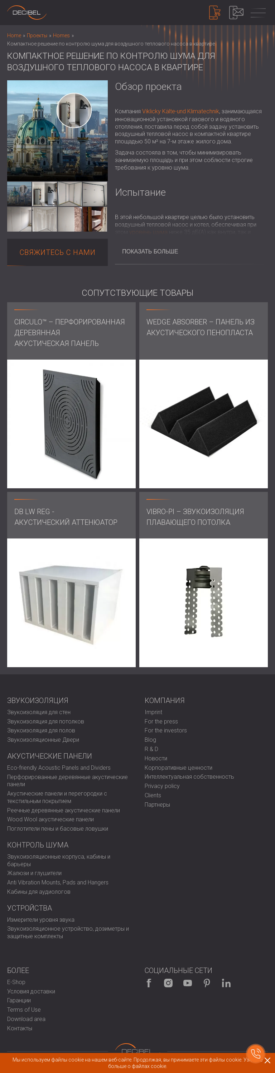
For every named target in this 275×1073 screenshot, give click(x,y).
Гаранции (19, 1000)
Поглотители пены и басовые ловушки (57, 828)
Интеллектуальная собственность (189, 776)
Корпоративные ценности (178, 767)
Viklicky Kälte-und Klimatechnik (180, 111)
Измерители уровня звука (40, 919)
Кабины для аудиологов (39, 891)
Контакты (19, 1028)
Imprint (153, 712)
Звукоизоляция (37, 700)
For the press (161, 721)
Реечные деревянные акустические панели (63, 810)
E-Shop (16, 982)
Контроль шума (37, 845)
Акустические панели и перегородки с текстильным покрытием (57, 797)
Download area (26, 1019)
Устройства (29, 908)
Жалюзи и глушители (34, 873)
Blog (150, 739)
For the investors (166, 730)
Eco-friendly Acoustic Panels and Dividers (59, 767)
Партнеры (157, 804)
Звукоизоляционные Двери (43, 739)
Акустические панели (49, 756)
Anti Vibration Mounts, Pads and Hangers (57, 882)
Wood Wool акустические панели (50, 819)
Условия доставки (31, 991)
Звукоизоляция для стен (39, 712)
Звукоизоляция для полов (41, 730)
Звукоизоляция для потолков (45, 721)
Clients (153, 795)
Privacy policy (162, 786)
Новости (156, 758)
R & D (151, 749)
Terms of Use (24, 1009)
